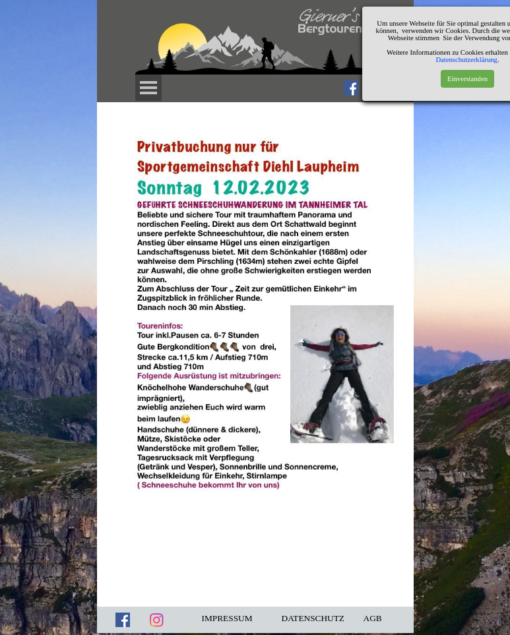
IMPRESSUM (227, 618)
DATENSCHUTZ (313, 618)
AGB (373, 618)
